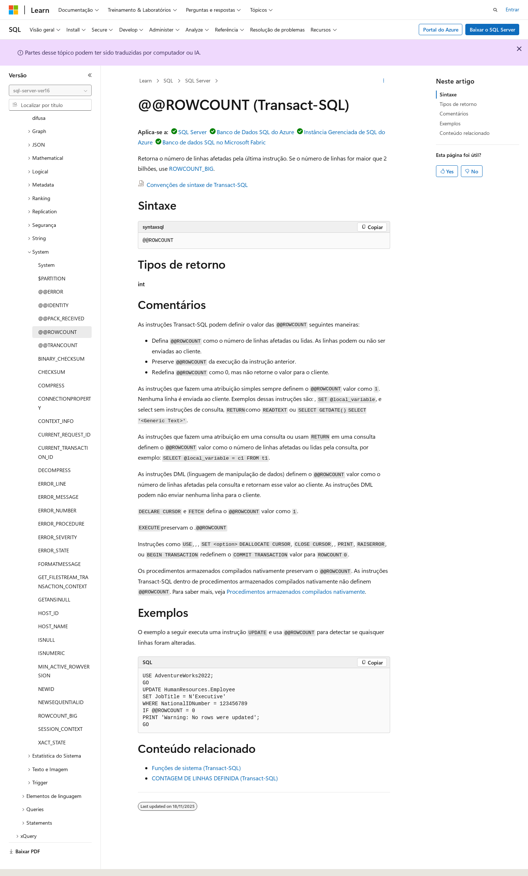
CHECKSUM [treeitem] (51, 351)
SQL (168, 80)
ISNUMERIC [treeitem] (51, 632)
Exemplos (450, 123)
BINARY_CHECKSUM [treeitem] (61, 338)
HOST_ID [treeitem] (48, 592)
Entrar (512, 9)
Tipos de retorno (458, 103)
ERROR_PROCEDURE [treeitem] (61, 503)
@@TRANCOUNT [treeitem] (57, 324)
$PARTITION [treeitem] (51, 258)
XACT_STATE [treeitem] (52, 722)
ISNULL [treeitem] (46, 619)
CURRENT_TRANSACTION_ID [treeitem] (63, 432)
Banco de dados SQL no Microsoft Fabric (214, 142)
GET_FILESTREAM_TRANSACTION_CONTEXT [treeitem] (63, 561)
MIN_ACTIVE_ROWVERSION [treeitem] (63, 651)
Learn (145, 80)
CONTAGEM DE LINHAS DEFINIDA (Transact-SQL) (215, 778)
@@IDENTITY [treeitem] (53, 284)
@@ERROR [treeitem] (50, 271)
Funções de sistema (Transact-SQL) (196, 768)
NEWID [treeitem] (46, 668)
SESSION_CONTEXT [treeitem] (60, 708)
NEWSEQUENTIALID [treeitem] (61, 681)
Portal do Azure (440, 29)
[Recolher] (90, 75)
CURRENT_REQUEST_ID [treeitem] (64, 414)
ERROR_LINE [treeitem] (52, 463)
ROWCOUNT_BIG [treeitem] (57, 695)
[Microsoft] (13, 10)
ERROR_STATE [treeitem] (53, 530)
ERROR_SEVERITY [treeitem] (57, 517)
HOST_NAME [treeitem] (53, 606)
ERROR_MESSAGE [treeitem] (58, 476)
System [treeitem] (46, 244)
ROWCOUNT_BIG (191, 168)
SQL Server (197, 80)
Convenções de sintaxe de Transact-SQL (197, 184)
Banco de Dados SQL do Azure (255, 132)
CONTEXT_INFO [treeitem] (56, 400)
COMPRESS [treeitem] (51, 365)
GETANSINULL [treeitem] (54, 579)
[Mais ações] (383, 81)
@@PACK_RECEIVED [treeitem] (61, 298)
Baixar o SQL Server (492, 29)
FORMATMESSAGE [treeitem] (59, 543)
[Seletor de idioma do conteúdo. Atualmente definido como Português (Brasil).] (36, 864)
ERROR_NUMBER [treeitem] (57, 490)
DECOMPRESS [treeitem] (54, 449)
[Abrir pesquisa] (495, 9)
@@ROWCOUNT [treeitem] (57, 311)
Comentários (454, 113)
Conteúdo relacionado (464, 132)
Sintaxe (448, 94)
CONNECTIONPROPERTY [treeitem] (64, 383)
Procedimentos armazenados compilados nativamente (296, 591)
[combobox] (50, 90)
